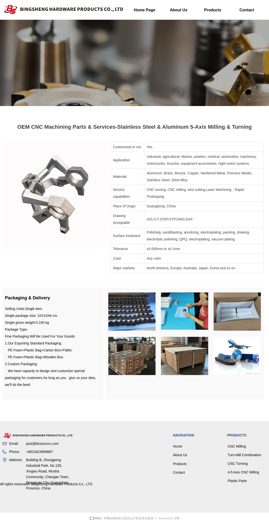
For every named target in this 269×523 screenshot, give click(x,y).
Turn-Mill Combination (244, 455)
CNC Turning (238, 464)
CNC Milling (237, 446)
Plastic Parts (237, 481)
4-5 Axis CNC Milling (243, 472)
